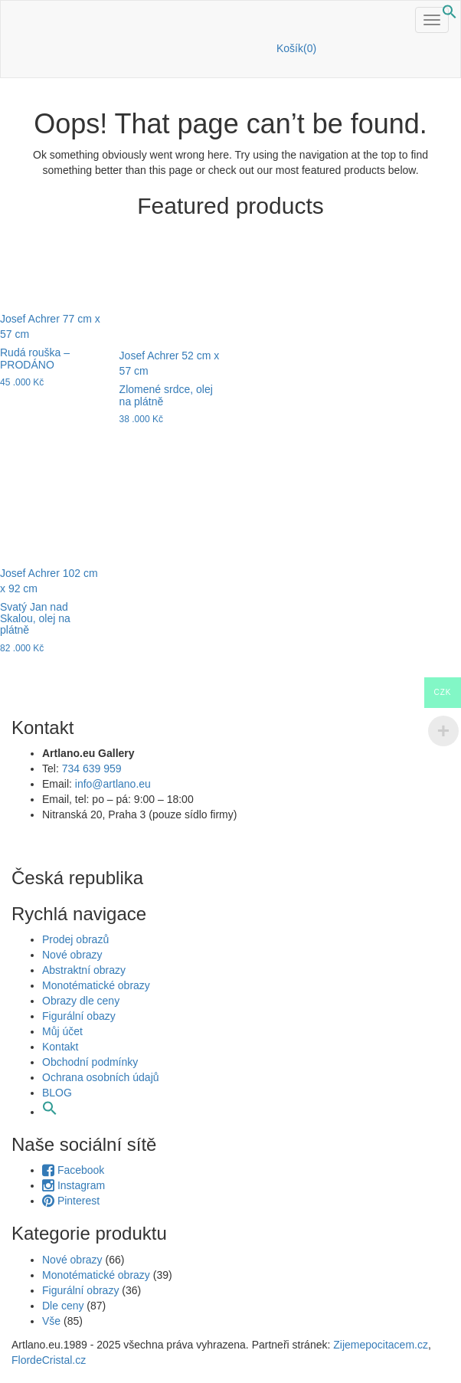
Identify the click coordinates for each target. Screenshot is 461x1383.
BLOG (57, 1092)
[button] (449, 15)
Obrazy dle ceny (80, 1001)
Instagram (73, 1185)
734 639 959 (92, 768)
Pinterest (71, 1201)
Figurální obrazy (80, 1290)
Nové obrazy (72, 955)
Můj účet (62, 1031)
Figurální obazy (79, 1016)
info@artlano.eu (113, 784)
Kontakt (60, 1047)
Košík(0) (296, 48)
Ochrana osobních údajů (102, 1077)
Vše (51, 1321)
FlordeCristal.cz (50, 1360)
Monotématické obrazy (96, 985)
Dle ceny (62, 1305)
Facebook (73, 1170)
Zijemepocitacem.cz (379, 1345)
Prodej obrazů (75, 939)
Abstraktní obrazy (84, 970)
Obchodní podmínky (90, 1062)
